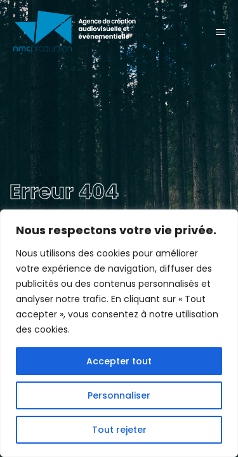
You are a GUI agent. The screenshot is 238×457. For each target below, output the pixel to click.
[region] (119, 333)
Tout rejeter (119, 429)
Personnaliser (119, 395)
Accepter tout (119, 361)
